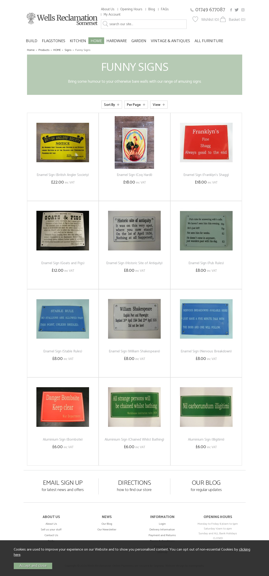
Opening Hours (131, 9)
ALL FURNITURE (209, 40)
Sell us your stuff (51, 529)
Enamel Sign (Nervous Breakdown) (206, 351)
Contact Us (51, 535)
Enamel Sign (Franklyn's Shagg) (206, 175)
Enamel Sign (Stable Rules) (62, 351)
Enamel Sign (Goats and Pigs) (62, 263)
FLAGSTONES (53, 40)
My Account (111, 14)
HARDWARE (116, 40)
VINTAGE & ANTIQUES (170, 40)
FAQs (165, 9)
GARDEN (138, 40)
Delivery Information (162, 529)
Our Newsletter (106, 529)
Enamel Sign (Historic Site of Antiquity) (134, 263)
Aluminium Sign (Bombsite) (63, 439)
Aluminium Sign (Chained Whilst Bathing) (134, 439)
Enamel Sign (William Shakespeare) (134, 351)
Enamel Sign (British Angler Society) (63, 175)
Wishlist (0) (210, 19)
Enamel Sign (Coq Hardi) (134, 175)
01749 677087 (210, 9)
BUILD (31, 40)
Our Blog (106, 523)
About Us (107, 9)
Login (162, 523)
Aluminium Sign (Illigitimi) (206, 439)
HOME (96, 40)
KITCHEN (78, 40)
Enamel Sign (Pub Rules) (206, 263)
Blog (151, 9)
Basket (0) (237, 19)
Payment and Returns (162, 535)
